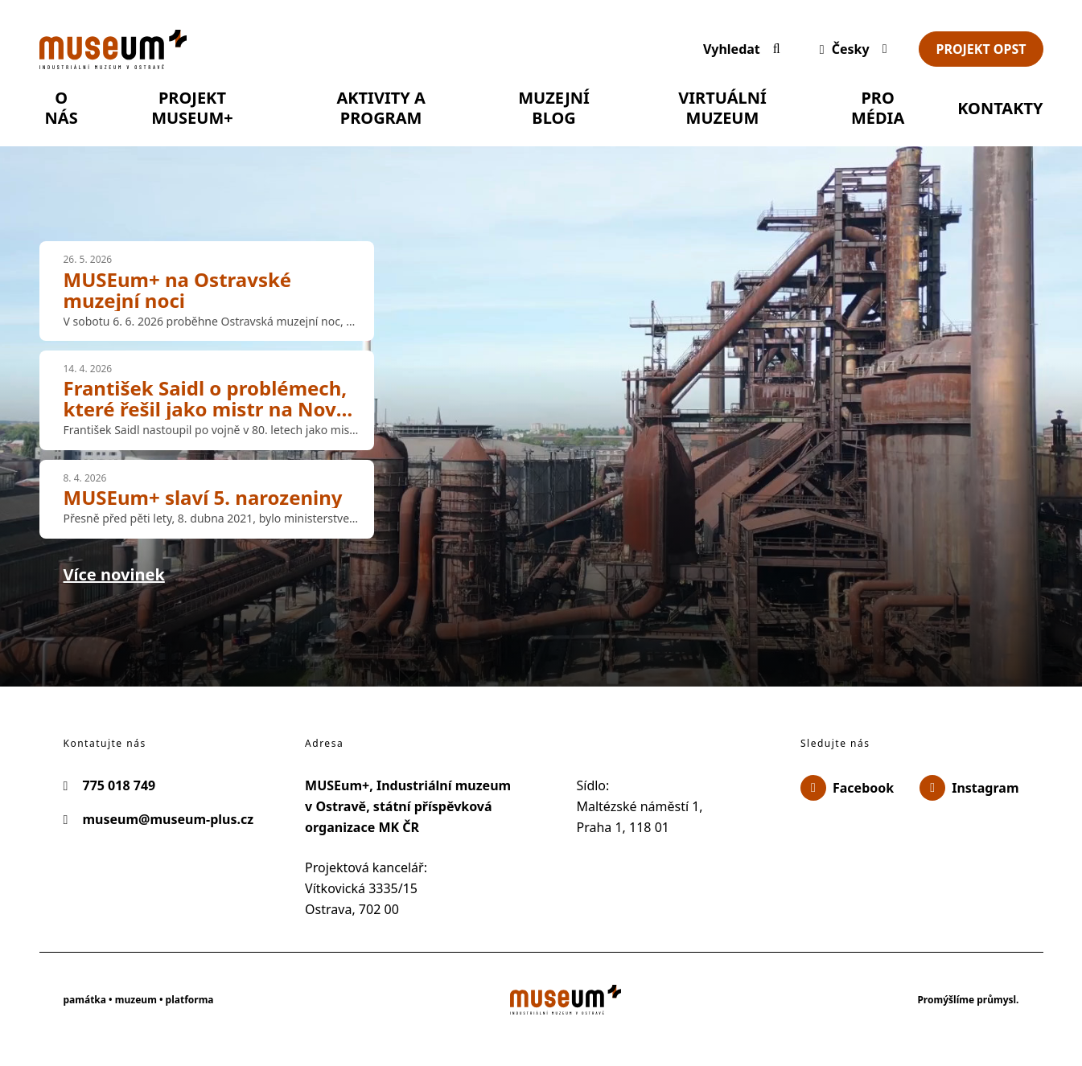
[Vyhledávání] (741, 49)
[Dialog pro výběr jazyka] (850, 49)
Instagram (968, 788)
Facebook (847, 788)
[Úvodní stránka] (355, 49)
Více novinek (114, 574)
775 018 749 (110, 785)
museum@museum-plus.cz (159, 819)
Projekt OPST (981, 49)
